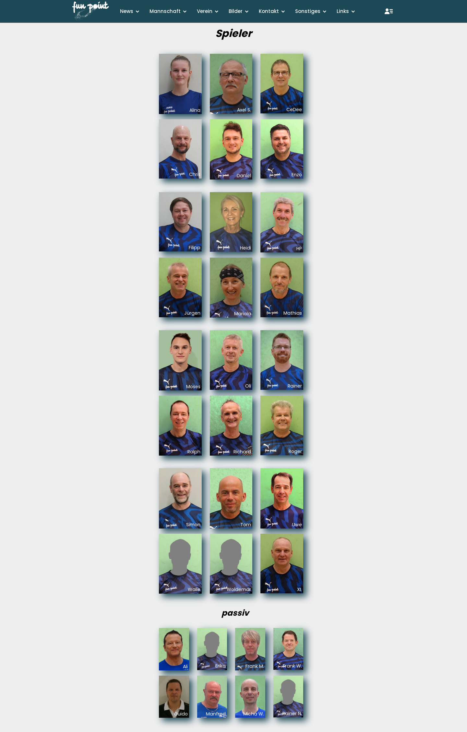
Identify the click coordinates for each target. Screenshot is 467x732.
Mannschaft (165, 11)
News (126, 11)
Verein (204, 11)
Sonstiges (307, 11)
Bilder (236, 11)
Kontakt (269, 11)
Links (343, 11)
